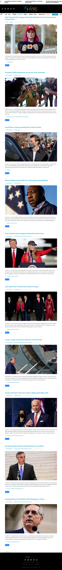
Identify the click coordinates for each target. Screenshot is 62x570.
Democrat (9, 223)
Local (6, 3)
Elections (11, 22)
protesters (26, 116)
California (32, 562)
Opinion (37, 562)
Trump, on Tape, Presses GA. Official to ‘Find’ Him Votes (23, 340)
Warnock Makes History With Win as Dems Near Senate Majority (26, 180)
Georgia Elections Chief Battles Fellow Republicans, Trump (24, 499)
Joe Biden (16, 276)
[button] (10, 14)
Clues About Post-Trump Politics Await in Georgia (21, 287)
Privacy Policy (24, 564)
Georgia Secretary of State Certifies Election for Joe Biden (24, 446)
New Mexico (12, 116)
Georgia (8, 62)
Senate (15, 223)
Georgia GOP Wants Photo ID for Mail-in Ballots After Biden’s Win (26, 393)
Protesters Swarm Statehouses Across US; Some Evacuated (25, 72)
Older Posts (7, 551)
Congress (9, 276)
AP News (15, 75)
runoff (11, 62)
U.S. (47, 3)
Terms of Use (31, 564)
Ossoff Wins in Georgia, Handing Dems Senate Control (23, 127)
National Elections (24, 236)
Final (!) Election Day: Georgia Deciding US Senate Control (24, 233)
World (27, 3)
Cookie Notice (37, 564)
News (7, 22)
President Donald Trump (19, 116)
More (7, 65)
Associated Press (9, 75)
